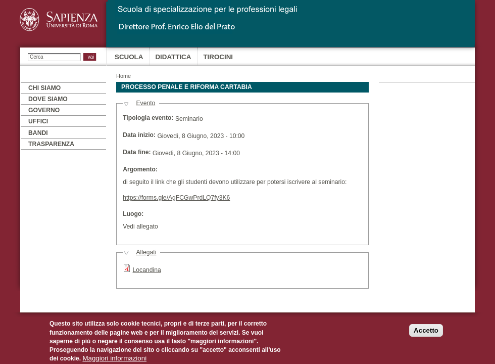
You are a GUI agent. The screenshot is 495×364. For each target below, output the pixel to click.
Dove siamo (48, 99)
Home (123, 76)
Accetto (426, 334)
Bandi (38, 132)
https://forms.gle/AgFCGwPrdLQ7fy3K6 (176, 197)
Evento (145, 103)
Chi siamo (44, 88)
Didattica (173, 57)
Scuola (129, 57)
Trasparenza (51, 144)
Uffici (38, 121)
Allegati (146, 252)
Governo (44, 110)
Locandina (147, 270)
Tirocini (218, 57)
